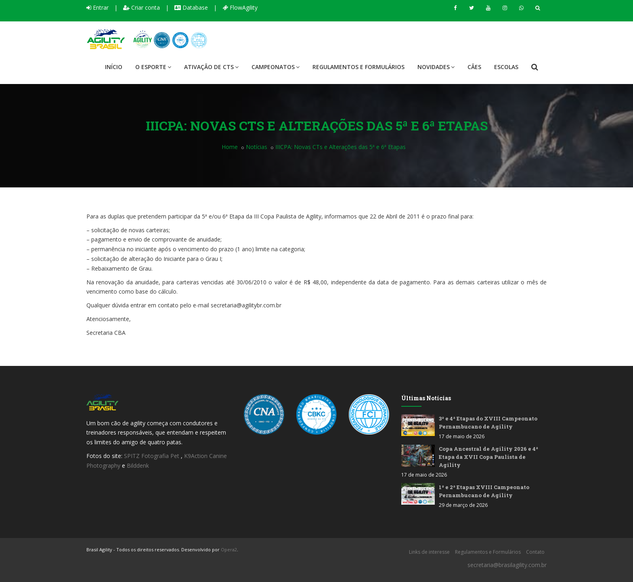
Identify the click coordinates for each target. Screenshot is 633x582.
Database (191, 7)
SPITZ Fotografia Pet (152, 456)
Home (230, 147)
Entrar (97, 7)
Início (113, 67)
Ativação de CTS (211, 67)
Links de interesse (429, 551)
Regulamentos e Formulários (358, 67)
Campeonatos (276, 67)
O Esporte (153, 67)
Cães (474, 67)
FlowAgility (240, 7)
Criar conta (141, 7)
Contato (535, 551)
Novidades (436, 67)
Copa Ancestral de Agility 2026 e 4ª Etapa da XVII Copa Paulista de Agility (488, 457)
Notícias (256, 147)
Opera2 (229, 549)
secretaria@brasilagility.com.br (507, 565)
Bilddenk (138, 465)
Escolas (506, 67)
